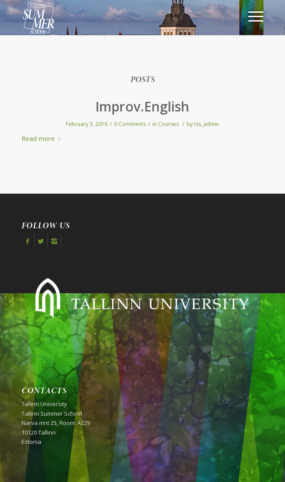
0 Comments (130, 124)
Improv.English (142, 106)
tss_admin (206, 124)
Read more (43, 138)
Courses (168, 124)
